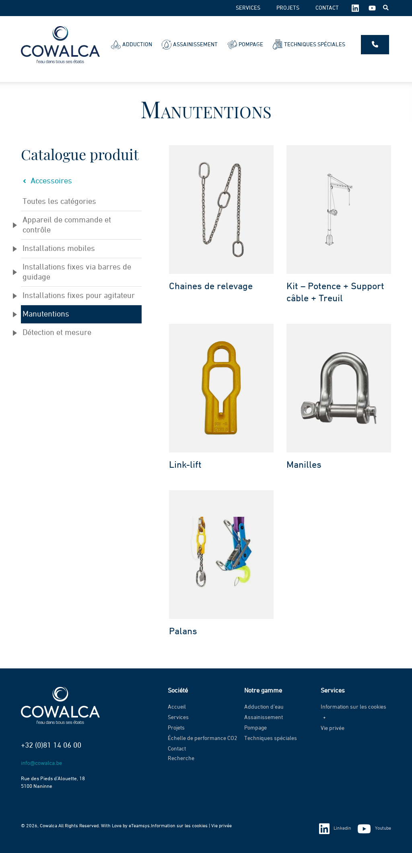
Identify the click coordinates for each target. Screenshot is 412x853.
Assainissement (190, 44)
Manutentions (46, 314)
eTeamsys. (140, 826)
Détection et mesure (57, 333)
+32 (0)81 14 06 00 (51, 745)
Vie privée (332, 728)
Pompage (245, 44)
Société (178, 691)
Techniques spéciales (309, 44)
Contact (327, 8)
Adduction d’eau (264, 707)
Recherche (181, 758)
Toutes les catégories (59, 201)
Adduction (131, 44)
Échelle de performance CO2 (202, 738)
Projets (287, 8)
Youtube (374, 829)
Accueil (177, 707)
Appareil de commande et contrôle (67, 225)
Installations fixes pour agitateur (79, 296)
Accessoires (46, 181)
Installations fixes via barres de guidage (77, 272)
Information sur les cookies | (181, 826)
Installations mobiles (59, 249)
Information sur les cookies (353, 707)
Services (248, 8)
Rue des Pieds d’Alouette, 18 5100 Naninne (53, 782)
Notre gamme (263, 691)
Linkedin (335, 829)
